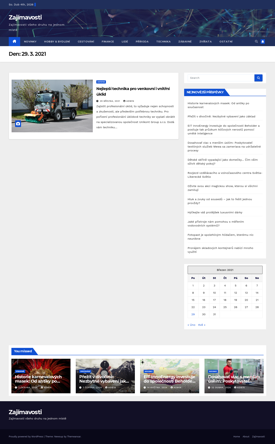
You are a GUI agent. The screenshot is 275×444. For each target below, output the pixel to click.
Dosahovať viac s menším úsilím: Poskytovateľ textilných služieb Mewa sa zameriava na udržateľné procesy (224, 146)
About (246, 436)
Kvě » (201, 324)
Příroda (142, 41)
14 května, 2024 (157, 387)
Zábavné (185, 41)
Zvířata (205, 41)
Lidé (125, 41)
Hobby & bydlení (57, 41)
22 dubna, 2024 (222, 387)
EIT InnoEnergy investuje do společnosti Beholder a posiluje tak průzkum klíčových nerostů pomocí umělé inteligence (224, 129)
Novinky (30, 41)
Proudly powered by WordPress (26, 436)
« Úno (191, 324)
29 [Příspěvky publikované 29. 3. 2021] (193, 314)
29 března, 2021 (110, 101)
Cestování (86, 41)
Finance (108, 41)
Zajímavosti (25, 17)
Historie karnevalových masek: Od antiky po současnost (38, 381)
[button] (256, 41)
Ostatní (226, 41)
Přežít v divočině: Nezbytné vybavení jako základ (221, 116)
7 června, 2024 (28, 387)
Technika (163, 41)
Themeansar (74, 436)
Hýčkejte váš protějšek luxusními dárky (215, 212)
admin (128, 101)
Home (236, 436)
